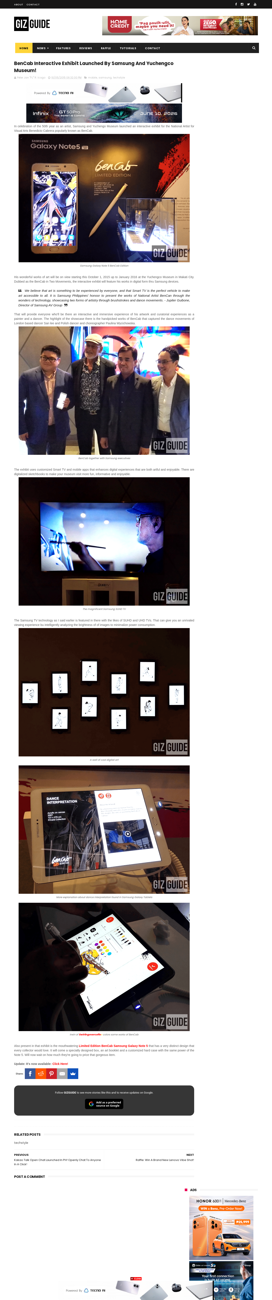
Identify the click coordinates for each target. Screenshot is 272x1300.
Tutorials (127, 48)
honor (212, 1193)
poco (185, 1225)
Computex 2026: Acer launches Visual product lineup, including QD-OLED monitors (231, 457)
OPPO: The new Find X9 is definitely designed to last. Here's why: (216, 222)
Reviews (84, 48)
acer (185, 1217)
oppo (185, 1185)
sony (234, 1209)
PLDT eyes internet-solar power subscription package (231, 374)
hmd (208, 1265)
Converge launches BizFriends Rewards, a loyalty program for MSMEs (232, 538)
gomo (235, 1257)
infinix (210, 1201)
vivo (233, 1185)
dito (205, 1217)
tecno (211, 1209)
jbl (208, 1249)
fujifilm (208, 1225)
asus (233, 1193)
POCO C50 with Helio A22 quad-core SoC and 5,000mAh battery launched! (232, 438)
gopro (230, 1265)
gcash (228, 1217)
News (40, 48)
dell (227, 1249)
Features (62, 48)
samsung (105, 78)
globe (186, 1201)
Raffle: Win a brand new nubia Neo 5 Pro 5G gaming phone (230, 474)
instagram (189, 1257)
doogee (219, 1241)
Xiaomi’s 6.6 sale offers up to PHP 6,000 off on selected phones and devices (230, 518)
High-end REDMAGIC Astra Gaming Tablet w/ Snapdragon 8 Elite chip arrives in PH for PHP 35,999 (231, 398)
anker (213, 1257)
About (18, 4)
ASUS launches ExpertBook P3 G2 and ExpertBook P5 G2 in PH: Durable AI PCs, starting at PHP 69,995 (231, 498)
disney (186, 1265)
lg (231, 1201)
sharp (232, 1225)
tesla (185, 1273)
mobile (92, 78)
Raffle (105, 48)
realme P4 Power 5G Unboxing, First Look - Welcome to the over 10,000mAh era (231, 418)
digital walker (191, 1241)
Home (22, 48)
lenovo (186, 1209)
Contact (33, 4)
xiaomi (210, 1185)
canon (209, 1233)
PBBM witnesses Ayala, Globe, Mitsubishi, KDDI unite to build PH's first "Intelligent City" (230, 357)
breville (207, 1273)
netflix (186, 1233)
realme (187, 1193)
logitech (187, 1249)
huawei (187, 1178)
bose (228, 1273)
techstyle (119, 78)
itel (230, 1233)
